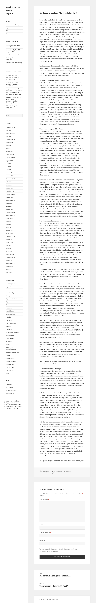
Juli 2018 (8, 164)
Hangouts (8, 326)
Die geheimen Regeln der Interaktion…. (13, 46)
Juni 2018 (8, 167)
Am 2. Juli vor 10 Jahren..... (13, 408)
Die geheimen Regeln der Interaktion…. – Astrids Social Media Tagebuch (14, 90)
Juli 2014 (8, 221)
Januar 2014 (9, 233)
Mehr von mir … (10, 31)
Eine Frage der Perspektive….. (10, 59)
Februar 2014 (9, 230)
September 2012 (10, 263)
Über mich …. (9, 34)
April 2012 (9, 273)
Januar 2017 (9, 176)
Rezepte (8, 344)
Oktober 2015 (9, 197)
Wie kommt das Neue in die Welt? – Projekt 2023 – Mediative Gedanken (13, 99)
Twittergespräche (11, 361)
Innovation (9, 329)
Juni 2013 (8, 245)
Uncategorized (10, 370)
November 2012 (10, 257)
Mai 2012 (8, 270)
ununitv (8, 373)
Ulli (7, 106)
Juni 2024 (8, 130)
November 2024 (10, 127)
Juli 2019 (8, 146)
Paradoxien (9, 341)
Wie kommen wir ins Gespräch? (13, 93)
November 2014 (10, 212)
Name (42, 525)
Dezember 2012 (10, 254)
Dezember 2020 (10, 133)
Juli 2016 (8, 182)
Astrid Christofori (58, 471)
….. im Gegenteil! (10, 284)
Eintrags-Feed (9, 387)
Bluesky (8, 305)
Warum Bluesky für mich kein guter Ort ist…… (13, 51)
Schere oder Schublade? (12, 401)
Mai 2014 (8, 227)
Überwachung (10, 367)
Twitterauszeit (10, 358)
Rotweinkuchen (10, 79)
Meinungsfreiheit (11, 335)
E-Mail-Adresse (45, 533)
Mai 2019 (8, 149)
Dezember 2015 (10, 191)
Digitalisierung (10, 311)
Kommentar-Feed (11, 390)
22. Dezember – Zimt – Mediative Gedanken (12, 76)
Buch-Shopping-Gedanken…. (14, 55)
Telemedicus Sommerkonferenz (11, 348)
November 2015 (10, 194)
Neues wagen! (10, 103)
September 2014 (10, 215)
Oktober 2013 (9, 239)
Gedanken (8, 317)
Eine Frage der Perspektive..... (14, 405)
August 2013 (9, 242)
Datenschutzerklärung (12, 25)
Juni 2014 (8, 224)
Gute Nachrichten (11, 323)
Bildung (8, 296)
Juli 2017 (8, 170)
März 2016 (9, 185)
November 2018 (10, 158)
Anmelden (9, 384)
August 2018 (9, 161)
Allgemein (8, 287)
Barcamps (8, 290)
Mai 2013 (8, 248)
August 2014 (9, 218)
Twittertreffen (10, 364)
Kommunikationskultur (12, 332)
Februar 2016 (9, 188)
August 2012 (9, 266)
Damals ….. (9, 308)
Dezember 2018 (10, 155)
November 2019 (10, 139)
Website (42, 541)
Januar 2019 (9, 152)
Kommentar (44, 500)
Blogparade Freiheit (11, 299)
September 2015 (10, 200)
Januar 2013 (9, 251)
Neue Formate (10, 338)
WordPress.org (10, 393)
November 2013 (10, 236)
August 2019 (9, 142)
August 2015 (9, 203)
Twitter (8, 355)
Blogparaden (9, 302)
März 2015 (9, 206)
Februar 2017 (9, 173)
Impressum (9, 28)
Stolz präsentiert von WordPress (49, 599)
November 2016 (10, 179)
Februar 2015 (9, 209)
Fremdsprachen (10, 314)
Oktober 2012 (9, 260)
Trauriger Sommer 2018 (12, 352)
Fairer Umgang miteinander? (14, 406)
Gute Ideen (9, 320)
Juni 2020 (8, 136)
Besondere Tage (10, 293)
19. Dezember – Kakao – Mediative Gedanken (12, 83)
